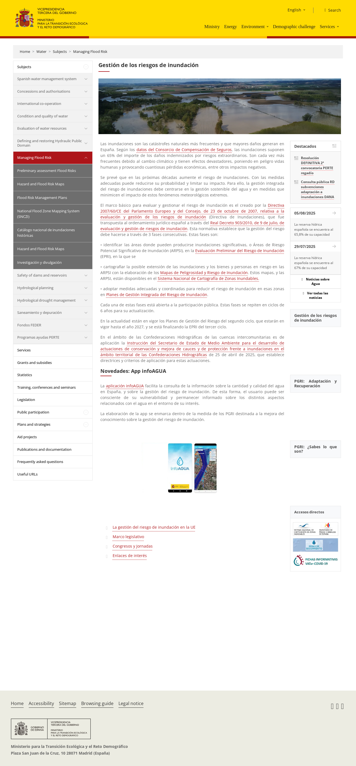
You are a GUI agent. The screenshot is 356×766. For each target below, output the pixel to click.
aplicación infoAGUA (125, 385)
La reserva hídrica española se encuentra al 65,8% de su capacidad (313, 229)
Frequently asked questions (40, 461)
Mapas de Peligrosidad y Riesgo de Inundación (204, 272)
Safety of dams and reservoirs (42, 275)
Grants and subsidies (34, 362)
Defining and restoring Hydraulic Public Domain (49, 143)
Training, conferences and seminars (46, 387)
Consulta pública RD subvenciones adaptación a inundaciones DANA (318, 189)
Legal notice (131, 703)
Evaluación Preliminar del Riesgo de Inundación (239, 250)
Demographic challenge (294, 26)
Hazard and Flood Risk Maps (40, 183)
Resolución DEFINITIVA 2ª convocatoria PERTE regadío (317, 165)
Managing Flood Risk (90, 51)
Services (327, 26)
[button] (268, 26)
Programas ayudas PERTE (38, 337)
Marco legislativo (128, 536)
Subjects (60, 51)
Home (25, 51)
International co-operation (39, 103)
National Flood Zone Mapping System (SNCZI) (48, 213)
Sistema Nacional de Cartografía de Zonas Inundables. (208, 278)
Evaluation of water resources (41, 128)
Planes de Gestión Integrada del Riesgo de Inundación (156, 294)
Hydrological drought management (46, 300)
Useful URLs (27, 474)
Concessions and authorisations (43, 91)
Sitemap (67, 703)
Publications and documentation (44, 449)
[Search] (330, 10)
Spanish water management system (46, 78)
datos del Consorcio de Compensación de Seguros (184, 149)
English (294, 10)
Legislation (26, 399)
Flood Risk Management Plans (42, 197)
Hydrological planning (35, 287)
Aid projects (27, 436)
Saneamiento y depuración (39, 312)
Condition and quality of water (42, 116)
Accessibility (41, 703)
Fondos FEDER (29, 324)
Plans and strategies (33, 424)
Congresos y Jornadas (133, 546)
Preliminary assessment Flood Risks (46, 170)
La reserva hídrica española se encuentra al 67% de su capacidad (313, 262)
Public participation (33, 412)
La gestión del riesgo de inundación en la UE (154, 527)
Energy (230, 26)
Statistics (24, 374)
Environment (253, 26)
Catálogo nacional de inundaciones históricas (46, 232)
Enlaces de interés (130, 555)
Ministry (212, 26)
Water (41, 51)
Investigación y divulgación (39, 262)
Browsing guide (97, 703)
